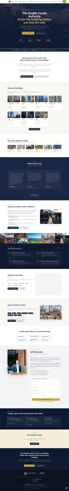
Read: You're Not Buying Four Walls (41, 76)
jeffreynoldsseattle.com (27, 485)
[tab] (33, 191)
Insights (40, 1)
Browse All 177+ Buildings (34, 129)
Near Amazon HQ (45, 336)
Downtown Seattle (21, 283)
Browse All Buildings (40, 465)
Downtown (14, 313)
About (51, 1)
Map (27, 1)
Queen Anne (9, 285)
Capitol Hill (26, 283)
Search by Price (20, 320)
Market (44, 1)
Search (36, 1)
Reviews (47, 1)
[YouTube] (34, 481)
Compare (55, 1)
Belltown (9, 283)
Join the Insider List (34, 443)
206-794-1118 (43, 401)
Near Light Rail (20, 336)
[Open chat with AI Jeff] (66, 488)
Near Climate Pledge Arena (33, 340)
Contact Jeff (64, 2)
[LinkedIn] (36, 481)
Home (20, 1)
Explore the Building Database (27, 76)
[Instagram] (32, 481)
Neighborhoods (31, 1)
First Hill (20, 285)
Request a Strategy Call (40, 33)
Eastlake (20, 315)
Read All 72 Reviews (34, 195)
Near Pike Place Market (34, 336)
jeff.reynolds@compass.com (50, 401)
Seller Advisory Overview (13, 227)
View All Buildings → (57, 142)
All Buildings (22, 288)
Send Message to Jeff (46, 399)
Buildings (23, 1)
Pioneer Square (15, 285)
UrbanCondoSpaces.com (37, 479)
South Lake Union (14, 283)
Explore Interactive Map (13, 288)
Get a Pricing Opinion (24, 227)
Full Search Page (12, 320)
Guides (60, 1)
